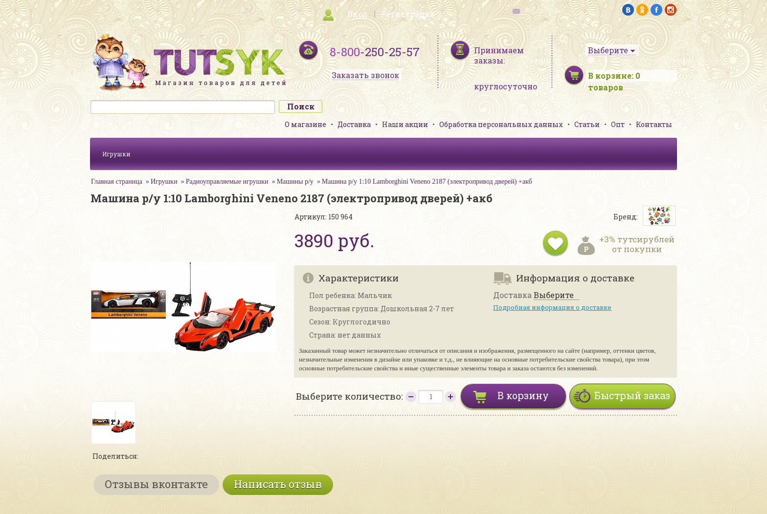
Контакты (654, 124)
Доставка (354, 124)
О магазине (305, 124)
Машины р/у (295, 181)
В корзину (523, 395)
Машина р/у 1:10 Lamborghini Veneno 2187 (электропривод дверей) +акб (427, 181)
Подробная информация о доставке (552, 307)
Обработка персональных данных (501, 124)
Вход (357, 14)
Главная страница (116, 181)
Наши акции (405, 124)
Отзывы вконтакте (156, 484)
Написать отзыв (278, 484)
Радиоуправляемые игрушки (227, 181)
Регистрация (408, 14)
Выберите (554, 295)
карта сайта (224, 10)
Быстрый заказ (632, 395)
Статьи (587, 124)
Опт (618, 124)
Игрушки (116, 154)
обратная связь (543, 10)
